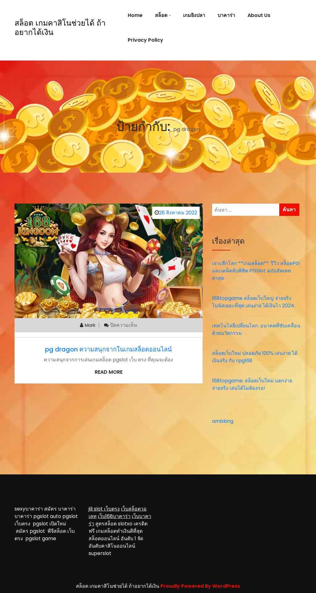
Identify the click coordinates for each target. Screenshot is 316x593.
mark (90, 325)
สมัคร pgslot (32, 531)
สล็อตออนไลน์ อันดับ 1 (112, 538)
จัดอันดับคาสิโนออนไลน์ (116, 542)
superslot (100, 553)
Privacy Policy (145, 40)
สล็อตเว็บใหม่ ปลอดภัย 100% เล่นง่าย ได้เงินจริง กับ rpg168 (254, 357)
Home (135, 15)
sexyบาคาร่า (29, 508)
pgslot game (40, 538)
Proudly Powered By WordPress (200, 586)
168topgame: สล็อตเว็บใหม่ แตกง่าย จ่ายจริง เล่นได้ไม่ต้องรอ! (252, 384)
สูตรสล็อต (106, 523)
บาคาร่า (226, 15)
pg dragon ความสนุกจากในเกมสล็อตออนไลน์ (108, 349)
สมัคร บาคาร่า (60, 508)
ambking (222, 421)
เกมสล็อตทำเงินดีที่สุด (119, 531)
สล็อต (161, 15)
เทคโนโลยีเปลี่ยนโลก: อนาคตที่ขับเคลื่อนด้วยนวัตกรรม (256, 329)
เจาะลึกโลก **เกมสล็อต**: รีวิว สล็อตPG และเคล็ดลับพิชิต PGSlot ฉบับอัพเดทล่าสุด (256, 271)
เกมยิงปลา (194, 15)
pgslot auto (47, 516)
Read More (109, 372)
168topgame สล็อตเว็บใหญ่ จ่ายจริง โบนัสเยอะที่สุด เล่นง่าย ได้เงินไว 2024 (253, 302)
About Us (258, 15)
